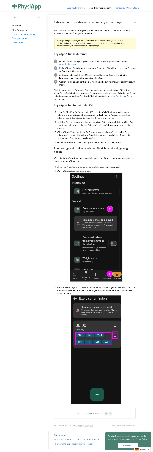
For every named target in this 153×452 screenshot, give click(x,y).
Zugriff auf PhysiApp (76, 8)
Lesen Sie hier (116, 96)
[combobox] (142, 449)
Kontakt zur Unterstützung (127, 8)
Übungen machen (20, 38)
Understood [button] (128, 445)
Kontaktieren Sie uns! (84, 425)
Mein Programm (20, 30)
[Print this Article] (135, 22)
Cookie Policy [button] (141, 439)
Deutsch (140, 449)
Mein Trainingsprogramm (100, 9)
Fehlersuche (17, 42)
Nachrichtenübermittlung (23, 34)
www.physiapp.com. (68, 64)
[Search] (27, 17)
